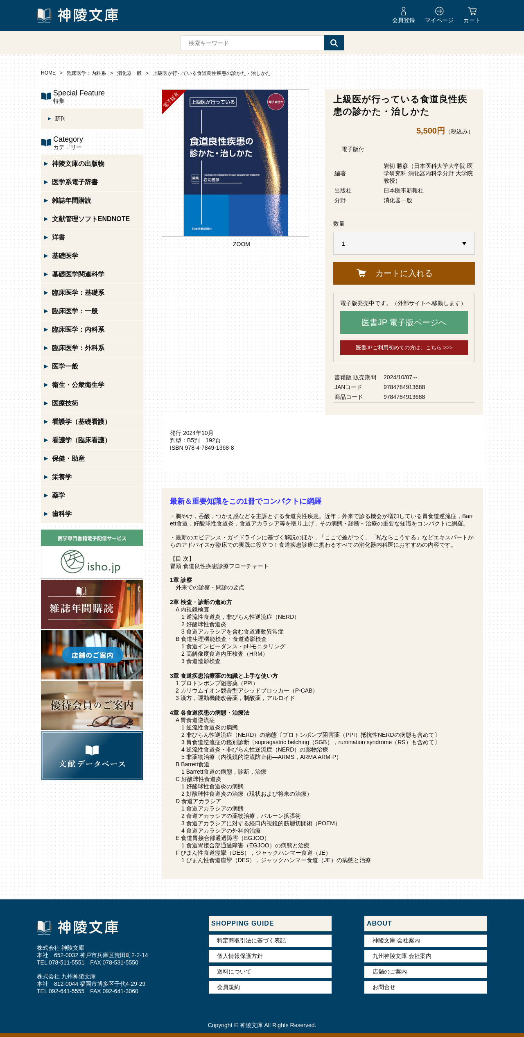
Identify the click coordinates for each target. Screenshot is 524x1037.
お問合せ (384, 987)
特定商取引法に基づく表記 (251, 940)
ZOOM (241, 244)
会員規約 (228, 987)
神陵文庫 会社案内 (396, 940)
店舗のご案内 (390, 971)
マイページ (439, 20)
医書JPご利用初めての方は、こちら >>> (404, 347)
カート (472, 20)
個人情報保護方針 (240, 956)
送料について (234, 971)
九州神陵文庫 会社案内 (402, 956)
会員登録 (403, 20)
